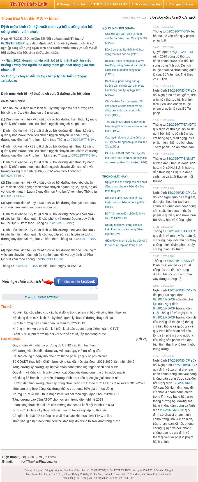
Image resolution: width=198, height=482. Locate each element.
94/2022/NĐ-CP (164, 317)
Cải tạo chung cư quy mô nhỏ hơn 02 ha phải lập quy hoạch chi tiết (59, 356)
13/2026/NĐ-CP (179, 290)
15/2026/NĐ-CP (179, 192)
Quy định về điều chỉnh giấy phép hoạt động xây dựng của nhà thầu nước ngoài (68, 372)
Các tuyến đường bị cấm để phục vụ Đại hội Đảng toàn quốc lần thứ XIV (126, 142)
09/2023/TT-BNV (13, 43)
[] (141, 339)
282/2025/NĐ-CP (172, 410)
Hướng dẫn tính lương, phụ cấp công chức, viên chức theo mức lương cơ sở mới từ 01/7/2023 (78, 383)
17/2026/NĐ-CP (179, 360)
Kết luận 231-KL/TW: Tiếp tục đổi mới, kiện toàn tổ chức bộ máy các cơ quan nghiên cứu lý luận (126, 158)
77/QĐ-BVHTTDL (181, 52)
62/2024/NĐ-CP (164, 299)
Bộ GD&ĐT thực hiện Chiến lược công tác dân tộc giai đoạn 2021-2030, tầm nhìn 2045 (73, 361)
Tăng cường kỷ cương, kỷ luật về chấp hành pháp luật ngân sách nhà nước (65, 367)
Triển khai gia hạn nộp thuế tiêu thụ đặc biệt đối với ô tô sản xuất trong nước (66, 421)
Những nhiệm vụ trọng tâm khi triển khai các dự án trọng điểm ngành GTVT (124, 229)
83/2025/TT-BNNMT (181, 158)
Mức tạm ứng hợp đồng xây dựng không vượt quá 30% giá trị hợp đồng (62, 388)
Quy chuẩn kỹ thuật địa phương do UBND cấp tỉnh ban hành (54, 345)
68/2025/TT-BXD (178, 261)
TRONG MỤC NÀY (115, 176)
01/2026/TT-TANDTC (181, 231)
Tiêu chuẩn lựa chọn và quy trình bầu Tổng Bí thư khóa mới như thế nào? (126, 126)
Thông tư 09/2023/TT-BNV (42, 297)
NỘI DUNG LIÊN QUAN (118, 28)
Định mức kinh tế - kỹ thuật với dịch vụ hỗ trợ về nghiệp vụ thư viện (60, 410)
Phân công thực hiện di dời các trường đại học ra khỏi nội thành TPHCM (63, 405)
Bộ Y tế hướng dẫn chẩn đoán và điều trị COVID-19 (48, 323)
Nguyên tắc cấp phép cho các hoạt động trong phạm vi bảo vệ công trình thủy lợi (126, 186)
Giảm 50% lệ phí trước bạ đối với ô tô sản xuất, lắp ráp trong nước (59, 334)
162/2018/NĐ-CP (185, 365)
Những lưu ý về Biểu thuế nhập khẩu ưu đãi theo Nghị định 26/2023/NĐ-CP (65, 394)
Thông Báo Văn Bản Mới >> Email (30, 18)
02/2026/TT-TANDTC (181, 124)
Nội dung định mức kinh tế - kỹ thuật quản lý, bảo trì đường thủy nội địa (125, 202)
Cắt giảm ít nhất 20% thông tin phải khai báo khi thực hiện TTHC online (62, 415)
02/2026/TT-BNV (178, 31)
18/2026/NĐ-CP (179, 90)
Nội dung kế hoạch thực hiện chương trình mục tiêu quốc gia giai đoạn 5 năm (66, 378)
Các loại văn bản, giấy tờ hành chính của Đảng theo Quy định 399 (126, 38)
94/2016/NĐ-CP (164, 308)
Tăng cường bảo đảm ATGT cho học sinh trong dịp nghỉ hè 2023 (57, 399)
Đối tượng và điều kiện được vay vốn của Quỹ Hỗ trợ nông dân (56, 351)
